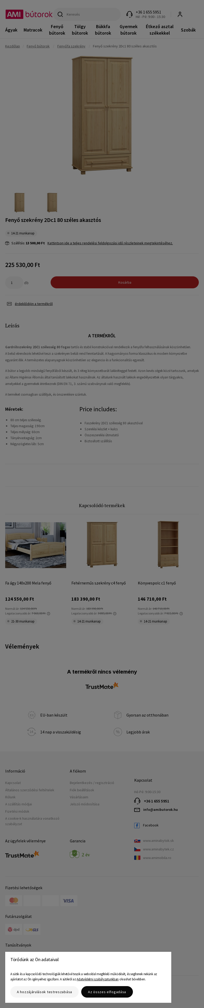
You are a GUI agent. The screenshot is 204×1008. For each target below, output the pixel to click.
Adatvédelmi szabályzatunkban (98, 979)
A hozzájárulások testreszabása (44, 992)
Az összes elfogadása (107, 992)
